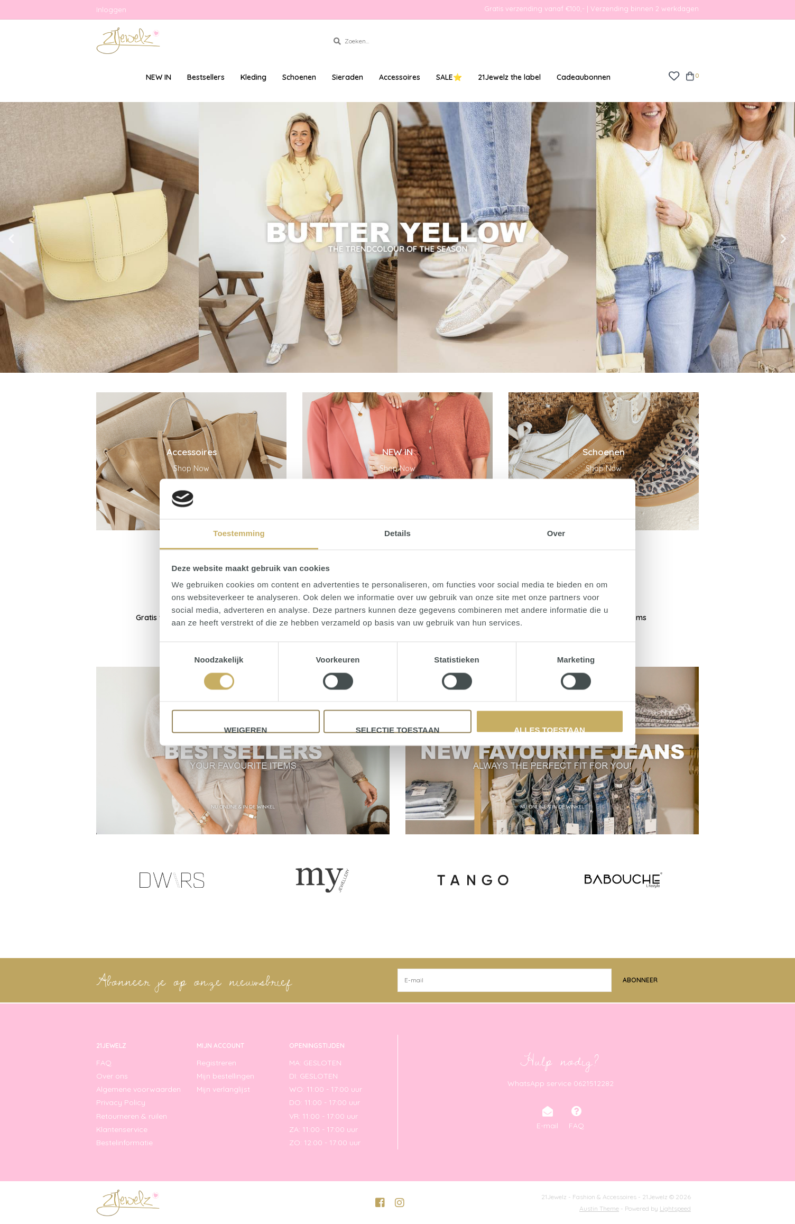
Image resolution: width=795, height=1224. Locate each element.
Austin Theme (599, 1208)
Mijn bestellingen (225, 1076)
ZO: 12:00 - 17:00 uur (324, 1142)
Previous (34, 239)
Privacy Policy (120, 1102)
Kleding (253, 77)
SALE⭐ (449, 77)
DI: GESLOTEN (313, 1076)
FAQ (104, 1062)
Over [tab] (556, 533)
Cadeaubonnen (584, 77)
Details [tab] (397, 533)
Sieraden (347, 77)
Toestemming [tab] (239, 533)
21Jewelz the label (509, 77)
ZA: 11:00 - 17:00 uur (323, 1129)
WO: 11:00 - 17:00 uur (325, 1089)
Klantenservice (121, 1129)
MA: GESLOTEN (315, 1062)
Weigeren (245, 729)
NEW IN (158, 77)
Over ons (112, 1076)
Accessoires (399, 77)
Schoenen (299, 77)
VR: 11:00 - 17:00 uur (323, 1116)
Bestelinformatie (124, 1142)
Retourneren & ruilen (131, 1116)
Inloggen (111, 9)
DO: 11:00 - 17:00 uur (324, 1102)
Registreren (216, 1062)
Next (760, 239)
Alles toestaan (549, 729)
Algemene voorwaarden (138, 1089)
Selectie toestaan (398, 729)
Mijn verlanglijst (223, 1089)
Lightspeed (675, 1208)
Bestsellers (206, 77)
